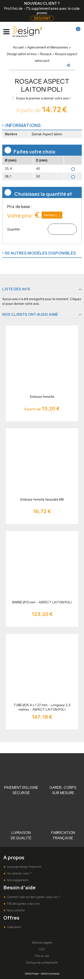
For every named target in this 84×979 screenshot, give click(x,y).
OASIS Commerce (50, 973)
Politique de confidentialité (42, 962)
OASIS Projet (31, 973)
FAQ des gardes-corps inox (23, 903)
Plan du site (42, 956)
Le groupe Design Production (23, 866)
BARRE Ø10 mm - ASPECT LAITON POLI (42, 602)
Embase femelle (42, 396)
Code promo (13, 927)
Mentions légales (42, 942)
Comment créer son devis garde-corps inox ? (33, 897)
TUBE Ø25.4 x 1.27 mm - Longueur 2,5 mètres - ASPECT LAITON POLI (42, 707)
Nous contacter (15, 910)
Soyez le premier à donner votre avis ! (41, 98)
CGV (42, 949)
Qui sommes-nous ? (18, 873)
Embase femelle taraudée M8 (42, 499)
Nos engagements (17, 880)
